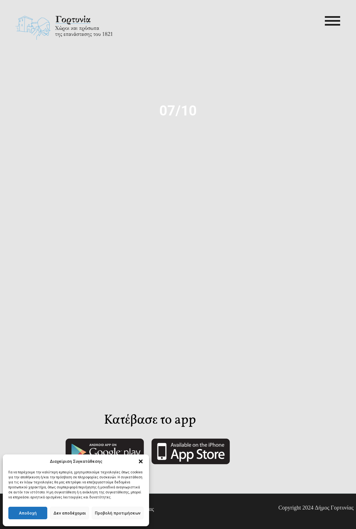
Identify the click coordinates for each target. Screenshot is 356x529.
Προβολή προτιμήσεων (117, 513)
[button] (141, 461)
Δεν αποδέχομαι (69, 513)
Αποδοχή (28, 513)
